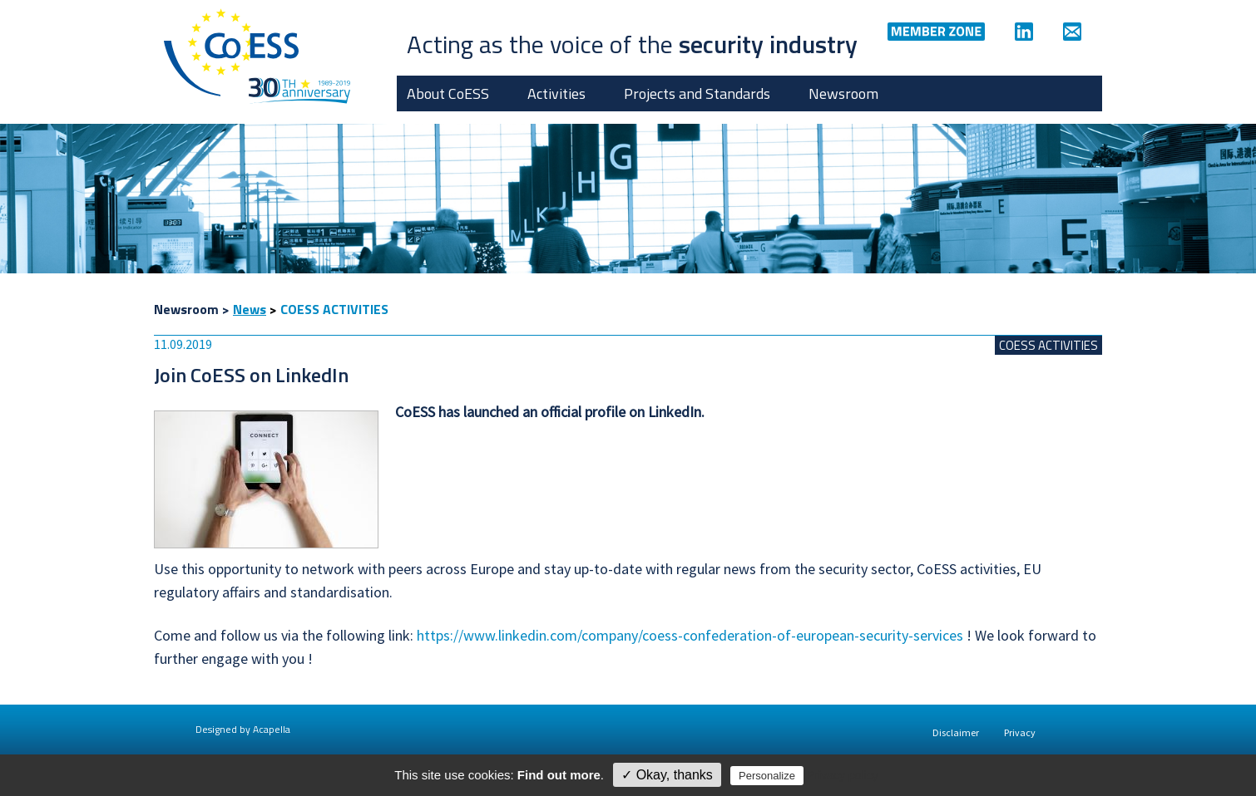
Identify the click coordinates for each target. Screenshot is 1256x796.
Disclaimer (955, 732)
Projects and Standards (697, 93)
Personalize (767, 775)
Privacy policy (842, 775)
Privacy (1020, 732)
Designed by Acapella (242, 729)
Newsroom (843, 93)
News (249, 309)
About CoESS (448, 93)
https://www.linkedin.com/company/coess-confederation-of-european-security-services (690, 635)
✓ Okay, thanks (667, 775)
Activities (556, 93)
